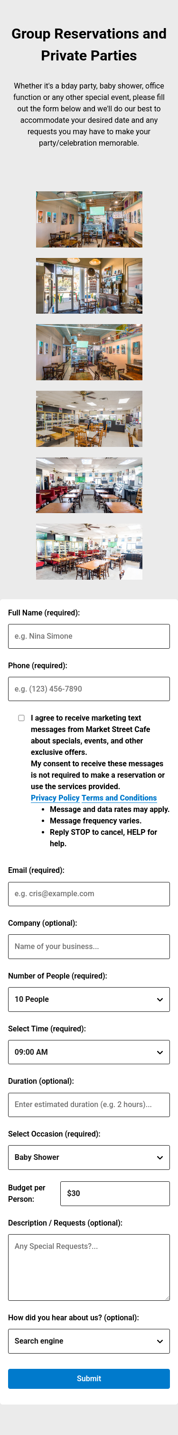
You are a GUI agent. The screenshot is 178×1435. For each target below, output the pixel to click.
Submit (89, 1378)
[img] (89, 219)
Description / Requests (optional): (65, 1222)
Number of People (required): (57, 975)
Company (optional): (42, 923)
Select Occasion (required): (54, 1133)
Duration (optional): (41, 1081)
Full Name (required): (44, 612)
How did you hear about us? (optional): (73, 1317)
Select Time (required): (47, 1028)
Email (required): (36, 870)
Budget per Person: (27, 1193)
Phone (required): (37, 665)
